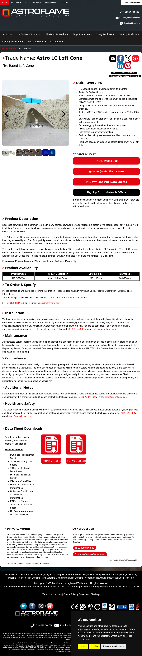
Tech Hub (129, 578)
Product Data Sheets (33, 2)
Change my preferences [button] (113, 646)
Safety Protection (110, 574)
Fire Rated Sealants (71, 574)
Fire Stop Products (128, 34)
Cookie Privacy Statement (76, 594)
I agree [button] (83, 646)
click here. (45, 563)
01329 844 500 (17, 303)
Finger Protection (82, 34)
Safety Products (105, 34)
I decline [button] (94, 646)
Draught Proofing (128, 574)
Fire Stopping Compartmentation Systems (62, 578)
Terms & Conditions (52, 594)
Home (4, 2)
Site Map (95, 594)
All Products (8, 34)
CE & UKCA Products (30, 34)
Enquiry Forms (51, 2)
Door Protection (11, 574)
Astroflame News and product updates (103, 578)
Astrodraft (56, 41)
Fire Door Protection (57, 34)
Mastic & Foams (37, 41)
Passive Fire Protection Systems (24, 578)
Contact (65, 2)
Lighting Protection (12, 41)
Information (16, 2)
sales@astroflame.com (49, 303)
